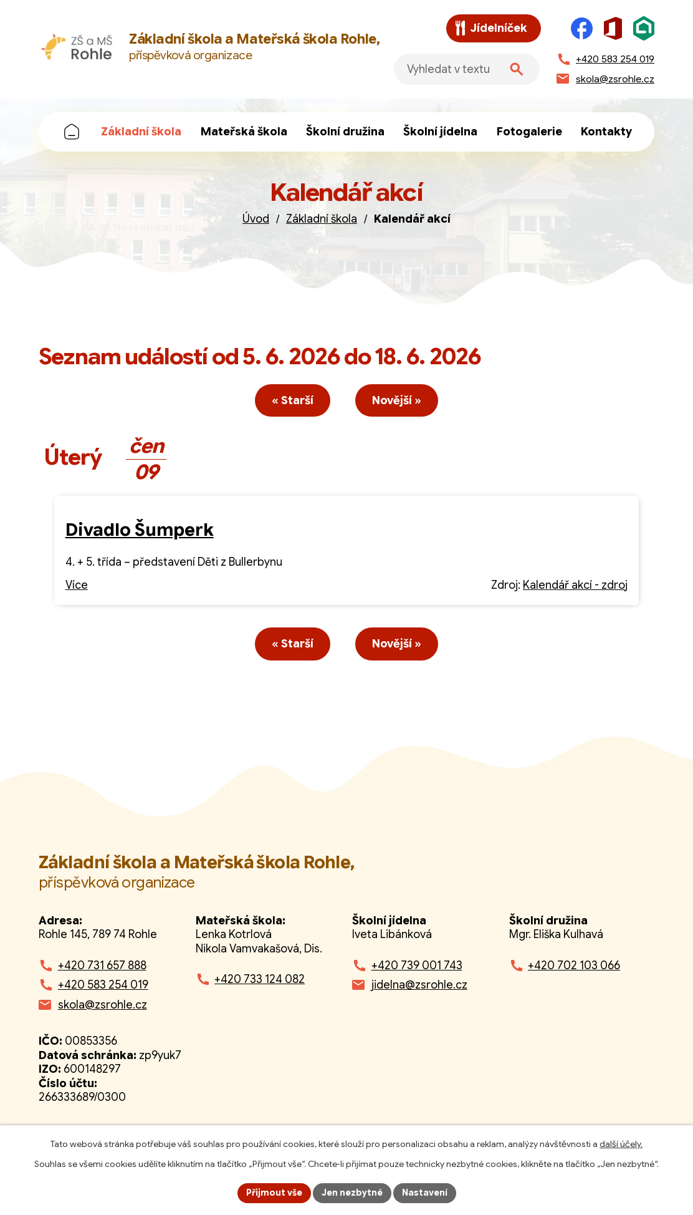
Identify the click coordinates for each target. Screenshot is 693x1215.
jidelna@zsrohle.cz (419, 985)
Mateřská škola (244, 131)
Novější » (396, 400)
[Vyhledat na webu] (516, 69)
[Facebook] (582, 28)
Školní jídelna (440, 131)
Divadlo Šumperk (139, 530)
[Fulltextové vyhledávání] (467, 69)
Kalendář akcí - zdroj (575, 585)
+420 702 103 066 (574, 965)
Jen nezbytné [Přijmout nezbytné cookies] (352, 1192)
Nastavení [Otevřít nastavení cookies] (424, 1192)
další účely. (621, 1144)
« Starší (292, 400)
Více (76, 585)
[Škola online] (643, 28)
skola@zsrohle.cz (102, 1005)
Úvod (71, 132)
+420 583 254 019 (103, 985)
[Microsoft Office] (613, 28)
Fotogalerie (529, 131)
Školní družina (345, 131)
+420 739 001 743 (416, 965)
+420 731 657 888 (102, 965)
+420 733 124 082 (259, 979)
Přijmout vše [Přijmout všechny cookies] (274, 1192)
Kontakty (606, 131)
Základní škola (141, 131)
